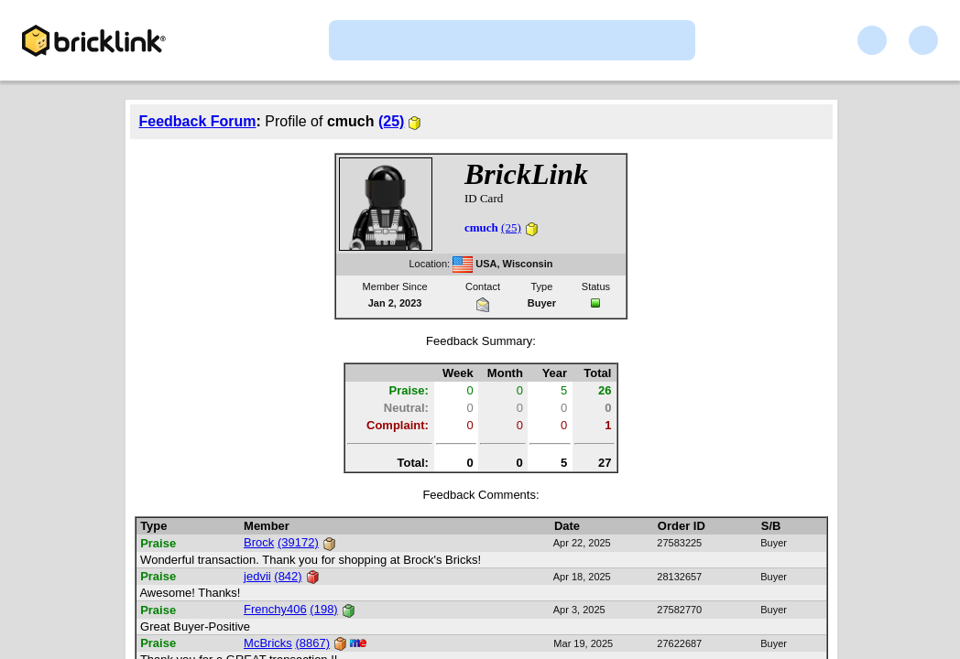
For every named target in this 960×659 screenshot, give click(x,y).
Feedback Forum (197, 121)
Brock (259, 542)
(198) (323, 609)
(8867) (312, 643)
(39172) (298, 542)
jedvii (257, 576)
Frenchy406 (275, 609)
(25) (391, 121)
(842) (287, 576)
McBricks (268, 643)
